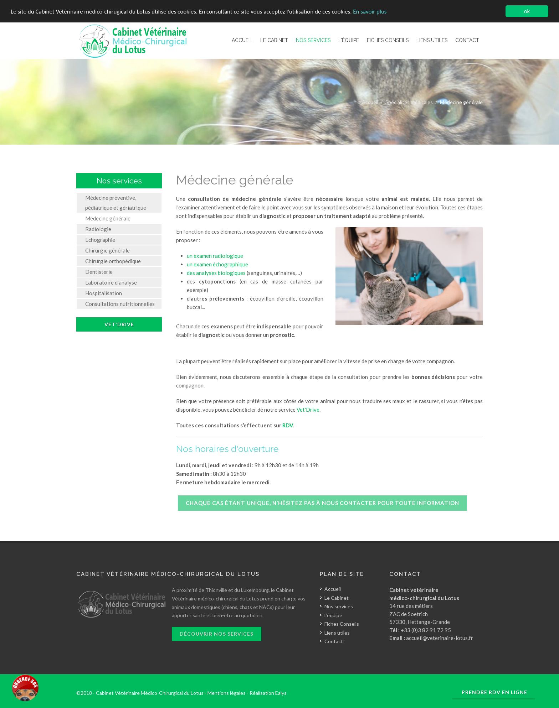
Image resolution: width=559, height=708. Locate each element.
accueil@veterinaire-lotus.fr (439, 638)
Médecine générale (107, 218)
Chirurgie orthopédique (113, 261)
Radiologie (98, 229)
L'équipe (333, 615)
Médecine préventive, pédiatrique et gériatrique (115, 202)
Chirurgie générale (107, 250)
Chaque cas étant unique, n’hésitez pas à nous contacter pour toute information (322, 503)
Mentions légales (226, 693)
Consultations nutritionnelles (120, 304)
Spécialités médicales (409, 102)
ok (527, 11)
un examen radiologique (215, 256)
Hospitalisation (103, 293)
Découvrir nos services (216, 634)
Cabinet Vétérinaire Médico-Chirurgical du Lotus (150, 693)
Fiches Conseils (341, 624)
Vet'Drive (308, 409)
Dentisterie (99, 272)
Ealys (281, 693)
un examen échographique (217, 264)
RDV (287, 425)
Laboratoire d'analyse (111, 282)
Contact (333, 641)
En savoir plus (369, 11)
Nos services (338, 606)
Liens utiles (337, 633)
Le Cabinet (336, 598)
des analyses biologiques (216, 273)
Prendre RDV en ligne (494, 692)
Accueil (370, 102)
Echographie (100, 239)
